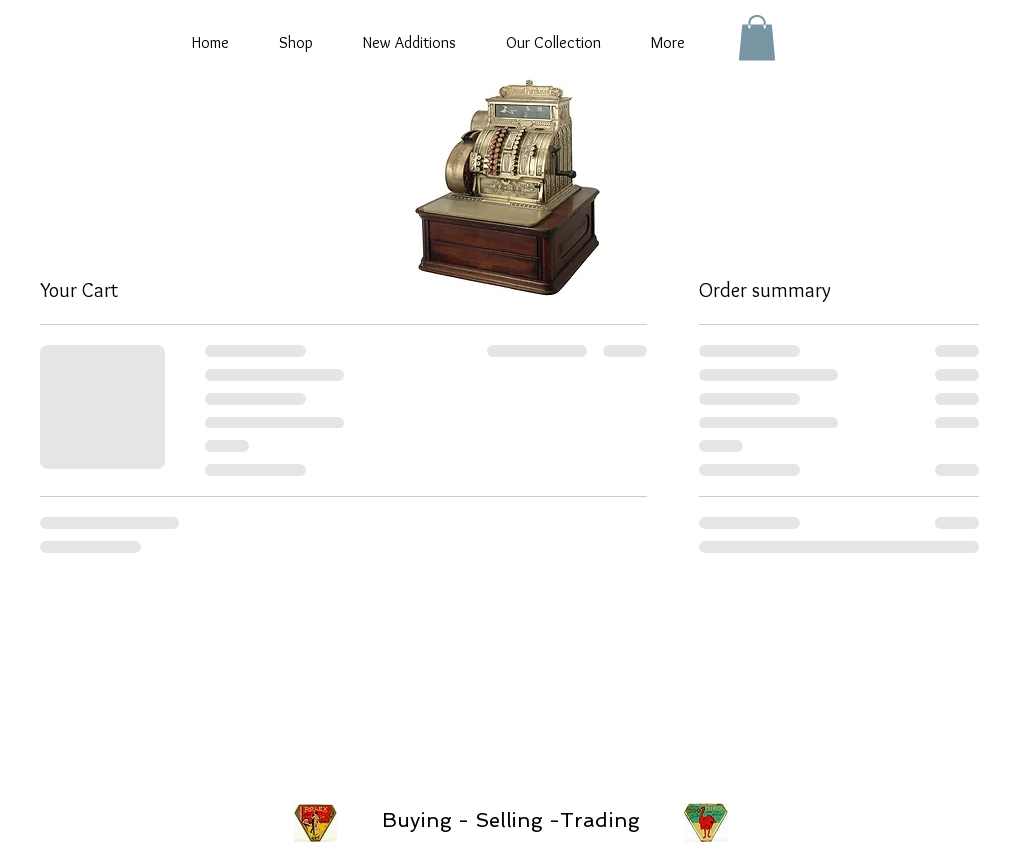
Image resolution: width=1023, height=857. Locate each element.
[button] (757, 37)
